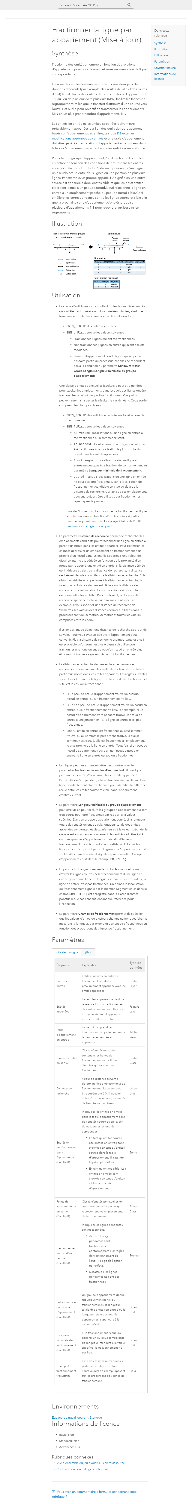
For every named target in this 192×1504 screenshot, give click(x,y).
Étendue (96, 1417)
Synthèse (160, 43)
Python (87, 952)
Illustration (161, 49)
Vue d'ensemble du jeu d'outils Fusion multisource (91, 1463)
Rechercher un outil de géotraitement (82, 1469)
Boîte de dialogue (66, 952)
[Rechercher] (129, 5)
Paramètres (162, 61)
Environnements (165, 67)
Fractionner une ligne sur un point (89, 526)
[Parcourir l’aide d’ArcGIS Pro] (92, 5)
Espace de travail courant (70, 1417)
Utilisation (161, 55)
